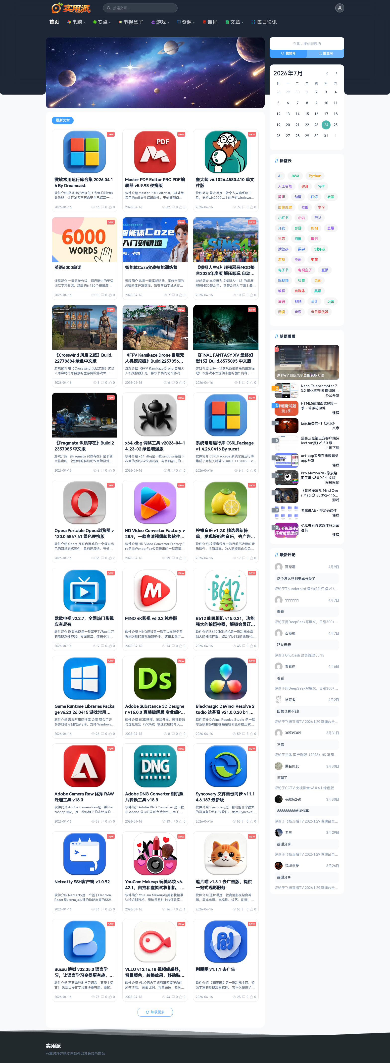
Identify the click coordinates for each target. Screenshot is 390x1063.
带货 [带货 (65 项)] (317, 217)
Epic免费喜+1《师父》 (318, 423)
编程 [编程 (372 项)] (281, 290)
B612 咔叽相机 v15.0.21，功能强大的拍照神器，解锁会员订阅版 (225, 624)
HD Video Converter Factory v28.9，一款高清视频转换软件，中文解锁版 (155, 536)
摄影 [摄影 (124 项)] (314, 238)
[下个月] (336, 73)
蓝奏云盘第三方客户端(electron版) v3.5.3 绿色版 (320, 440)
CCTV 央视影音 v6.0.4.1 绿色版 (309, 787)
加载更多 (155, 1012)
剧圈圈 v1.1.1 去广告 (215, 969)
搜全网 (325, 53)
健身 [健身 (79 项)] (304, 186)
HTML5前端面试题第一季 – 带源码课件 (319, 405)
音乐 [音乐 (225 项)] (297, 311)
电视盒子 (130, 22)
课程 (209, 22)
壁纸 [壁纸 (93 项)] (304, 207)
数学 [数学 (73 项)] (301, 249)
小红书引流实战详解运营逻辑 (320, 527)
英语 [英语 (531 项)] (317, 290)
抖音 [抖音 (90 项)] (281, 238)
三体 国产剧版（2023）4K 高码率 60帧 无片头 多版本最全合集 (334, 754)
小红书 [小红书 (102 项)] (283, 217)
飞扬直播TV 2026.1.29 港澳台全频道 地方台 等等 (323, 721)
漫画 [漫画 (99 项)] (297, 259)
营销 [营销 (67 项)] (281, 301)
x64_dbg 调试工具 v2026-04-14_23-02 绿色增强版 (155, 446)
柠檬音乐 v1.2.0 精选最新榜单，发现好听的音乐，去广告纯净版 (225, 536)
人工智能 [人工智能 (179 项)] (285, 186)
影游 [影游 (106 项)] (297, 228)
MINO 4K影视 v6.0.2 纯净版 (151, 618)
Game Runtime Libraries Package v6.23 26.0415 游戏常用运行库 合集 (84, 712)
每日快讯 (264, 22)
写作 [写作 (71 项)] (321, 186)
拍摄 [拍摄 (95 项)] (297, 238)
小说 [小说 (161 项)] (301, 217)
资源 (184, 22)
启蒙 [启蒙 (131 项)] (330, 196)
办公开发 (332, 395)
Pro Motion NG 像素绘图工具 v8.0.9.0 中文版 (319, 475)
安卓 (100, 22)
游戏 (158, 22)
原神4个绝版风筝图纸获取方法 (300, 375)
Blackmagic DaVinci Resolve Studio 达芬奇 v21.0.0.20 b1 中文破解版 (225, 712)
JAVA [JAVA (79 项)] (295, 175)
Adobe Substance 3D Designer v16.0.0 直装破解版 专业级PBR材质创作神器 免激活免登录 (154, 712)
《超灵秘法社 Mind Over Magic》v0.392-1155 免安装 (319, 493)
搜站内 (288, 53)
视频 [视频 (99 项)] (297, 301)
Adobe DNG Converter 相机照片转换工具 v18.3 (154, 797)
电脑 (74, 22)
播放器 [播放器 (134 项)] (283, 249)
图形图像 (332, 482)
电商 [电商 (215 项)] (314, 259)
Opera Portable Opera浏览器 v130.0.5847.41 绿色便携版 (84, 533)
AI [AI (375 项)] (280, 175)
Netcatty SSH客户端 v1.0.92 (82, 882)
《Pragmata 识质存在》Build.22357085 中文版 (84, 446)
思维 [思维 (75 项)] (330, 228)
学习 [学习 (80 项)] (321, 207)
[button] (339, 7)
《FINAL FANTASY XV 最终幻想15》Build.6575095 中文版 (224, 358)
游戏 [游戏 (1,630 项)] (281, 259)
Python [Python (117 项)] (315, 175)
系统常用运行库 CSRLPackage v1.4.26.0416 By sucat (224, 446)
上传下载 (332, 447)
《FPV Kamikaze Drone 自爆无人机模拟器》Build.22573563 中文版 (154, 361)
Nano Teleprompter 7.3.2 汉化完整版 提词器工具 (320, 388)
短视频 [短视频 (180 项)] (283, 280)
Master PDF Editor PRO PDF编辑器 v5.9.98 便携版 (155, 182)
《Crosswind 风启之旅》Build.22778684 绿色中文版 (83, 358)
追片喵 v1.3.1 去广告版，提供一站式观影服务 (224, 885)
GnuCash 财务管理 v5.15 (304, 655)
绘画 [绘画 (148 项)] (317, 280)
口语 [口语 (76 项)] (314, 196)
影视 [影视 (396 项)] (314, 228)
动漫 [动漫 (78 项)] (297, 196)
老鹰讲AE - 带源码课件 (319, 510)
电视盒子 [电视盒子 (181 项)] (305, 270)
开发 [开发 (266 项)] (281, 228)
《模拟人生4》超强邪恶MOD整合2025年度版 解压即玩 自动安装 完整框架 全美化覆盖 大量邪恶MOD (225, 276)
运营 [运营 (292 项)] (330, 301)
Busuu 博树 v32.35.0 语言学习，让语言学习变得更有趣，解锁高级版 (84, 975)
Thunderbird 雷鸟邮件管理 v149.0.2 (313, 588)
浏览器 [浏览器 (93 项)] (319, 249)
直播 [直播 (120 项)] (324, 270)
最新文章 (63, 120)
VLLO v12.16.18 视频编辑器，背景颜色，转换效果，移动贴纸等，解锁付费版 (154, 975)
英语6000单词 (67, 267)
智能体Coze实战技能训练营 (151, 267)
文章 (232, 22)
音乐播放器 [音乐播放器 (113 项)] (319, 311)
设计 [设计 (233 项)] (314, 301)
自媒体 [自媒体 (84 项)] (299, 290)
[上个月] (327, 73)
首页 (54, 22)
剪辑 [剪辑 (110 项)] (281, 196)
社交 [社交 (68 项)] (301, 280)
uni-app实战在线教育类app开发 (320, 458)
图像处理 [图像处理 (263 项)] (285, 207)
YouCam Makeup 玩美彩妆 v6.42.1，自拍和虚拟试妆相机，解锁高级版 (154, 887)
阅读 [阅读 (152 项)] (281, 311)
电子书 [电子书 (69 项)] (283, 270)
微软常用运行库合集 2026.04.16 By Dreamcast (83, 182)
